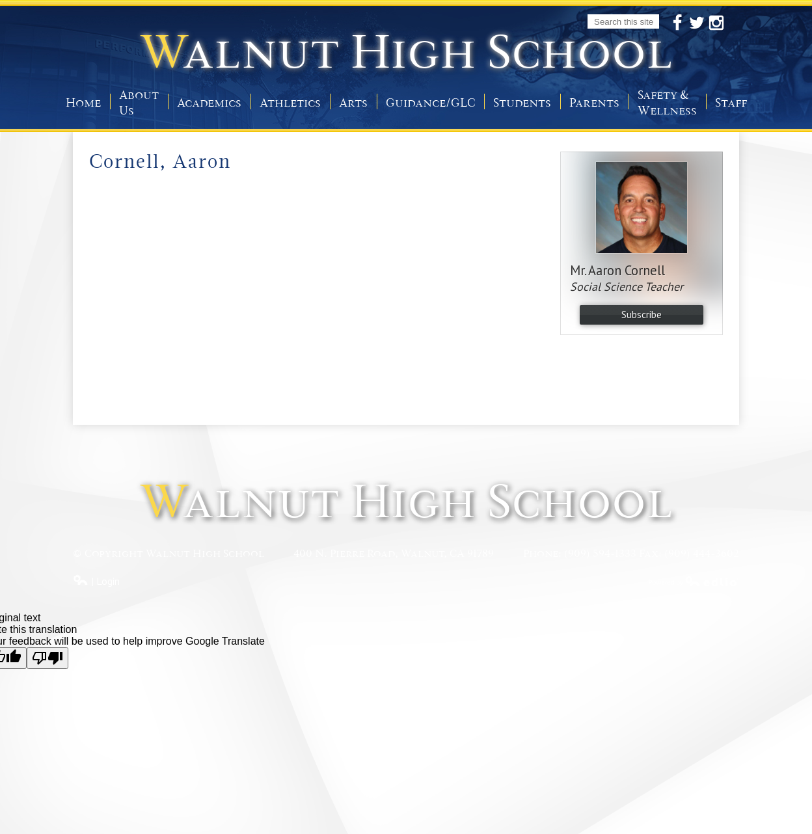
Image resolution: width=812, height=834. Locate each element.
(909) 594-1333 (600, 553)
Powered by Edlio (693, 580)
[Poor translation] (47, 658)
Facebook (677, 23)
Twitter (697, 23)
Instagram (716, 23)
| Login (96, 580)
